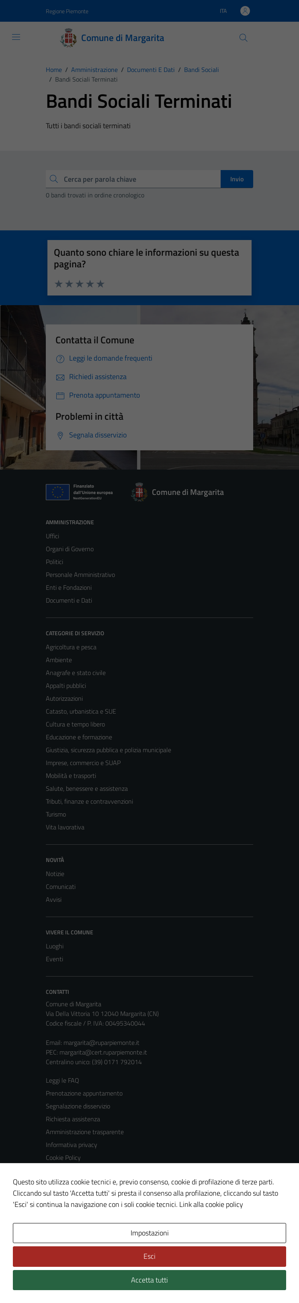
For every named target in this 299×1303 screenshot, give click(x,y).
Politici (54, 561)
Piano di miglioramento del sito (87, 1196)
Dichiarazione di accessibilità (83, 1183)
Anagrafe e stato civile (76, 672)
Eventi (54, 959)
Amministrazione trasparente (85, 1132)
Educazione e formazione (79, 737)
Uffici (52, 536)
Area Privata (62, 1229)
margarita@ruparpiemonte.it (101, 1042)
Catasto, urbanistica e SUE (81, 711)
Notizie (55, 873)
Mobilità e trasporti (71, 775)
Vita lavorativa (65, 827)
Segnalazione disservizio (78, 1106)
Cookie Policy (63, 1157)
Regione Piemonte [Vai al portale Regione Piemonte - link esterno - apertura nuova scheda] (67, 11)
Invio (237, 179)
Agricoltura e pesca (71, 647)
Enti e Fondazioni (69, 587)
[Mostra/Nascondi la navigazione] (16, 37)
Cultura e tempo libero (75, 724)
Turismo (56, 814)
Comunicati (61, 886)
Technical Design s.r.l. (100, 1280)
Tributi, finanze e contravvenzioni (89, 801)
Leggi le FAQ (62, 1080)
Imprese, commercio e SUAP (83, 762)
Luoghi (54, 946)
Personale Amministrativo (80, 574)
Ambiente (59, 660)
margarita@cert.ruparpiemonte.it (103, 1052)
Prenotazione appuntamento (84, 1093)
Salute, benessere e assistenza (87, 788)
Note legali (60, 1170)
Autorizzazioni (64, 698)
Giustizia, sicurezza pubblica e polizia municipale (108, 750)
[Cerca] (243, 37)
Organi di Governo (70, 549)
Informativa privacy (71, 1144)
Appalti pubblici (66, 685)
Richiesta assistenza (73, 1119)
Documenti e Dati (69, 600)
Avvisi (53, 899)
